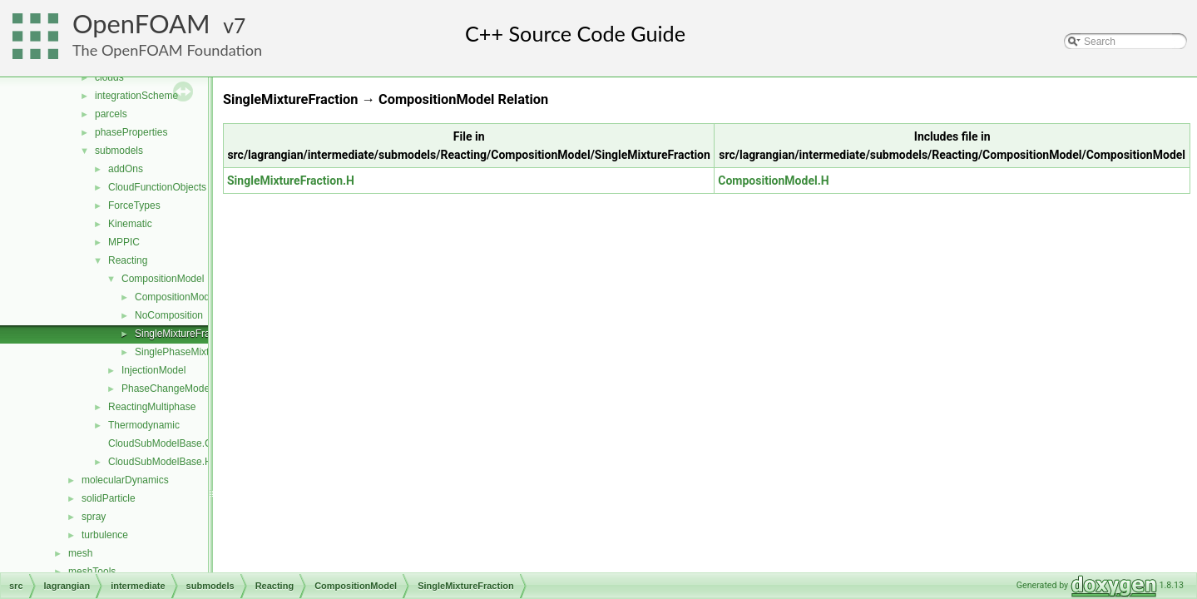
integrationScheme (136, 95)
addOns (125, 169)
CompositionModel (162, 279)
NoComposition (169, 315)
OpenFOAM (141, 23)
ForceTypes (134, 205)
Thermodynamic (144, 425)
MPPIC (124, 242)
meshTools (92, 571)
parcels (111, 114)
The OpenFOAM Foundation (167, 50)
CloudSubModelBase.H (160, 462)
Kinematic (130, 224)
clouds (109, 77)
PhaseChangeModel (166, 388)
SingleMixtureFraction (183, 333)
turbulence (105, 535)
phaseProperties (131, 132)
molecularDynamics (125, 480)
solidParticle (109, 498)
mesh (80, 553)
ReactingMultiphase (151, 407)
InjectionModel (153, 370)
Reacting (127, 260)
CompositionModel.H (773, 180)
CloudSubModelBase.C (160, 443)
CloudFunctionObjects (157, 187)
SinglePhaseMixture (179, 352)
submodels (119, 150)
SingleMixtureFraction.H (290, 180)
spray (94, 516)
